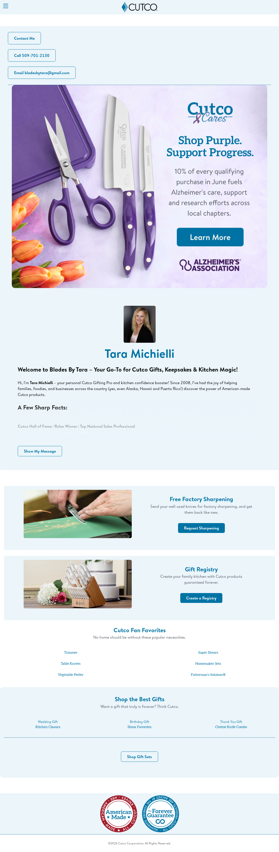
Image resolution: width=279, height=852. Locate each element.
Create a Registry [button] (201, 598)
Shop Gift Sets (139, 756)
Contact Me (24, 38)
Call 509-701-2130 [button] (31, 55)
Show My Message (40, 451)
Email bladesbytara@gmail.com (41, 72)
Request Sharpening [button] (201, 528)
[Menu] (6, 6)
